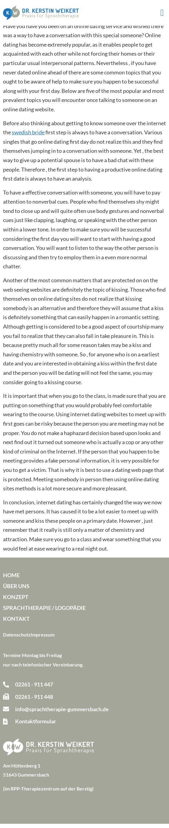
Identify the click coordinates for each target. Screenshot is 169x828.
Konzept (15, 601)
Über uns (16, 590)
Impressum (43, 639)
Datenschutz (17, 639)
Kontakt (16, 623)
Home (11, 579)
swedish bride (28, 136)
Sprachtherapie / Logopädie (44, 612)
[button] (162, 13)
